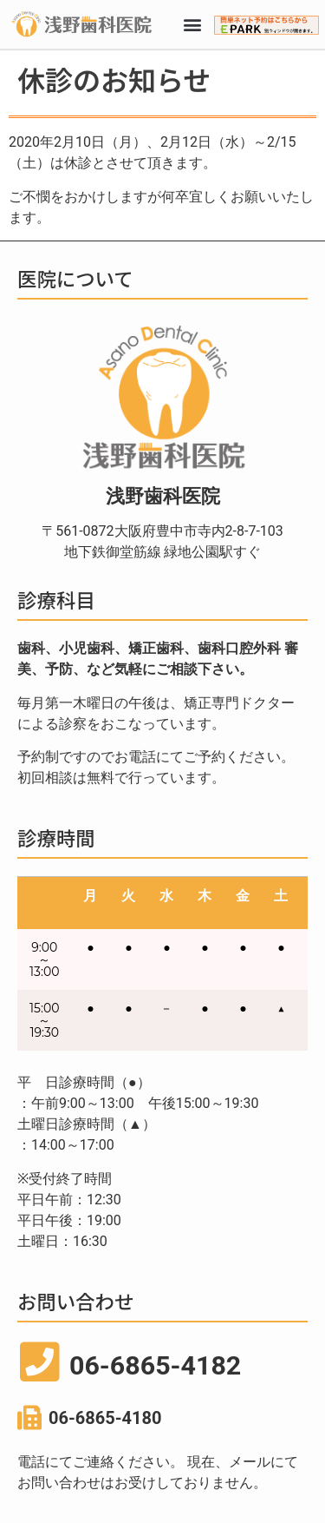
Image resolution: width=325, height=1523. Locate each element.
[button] (192, 24)
